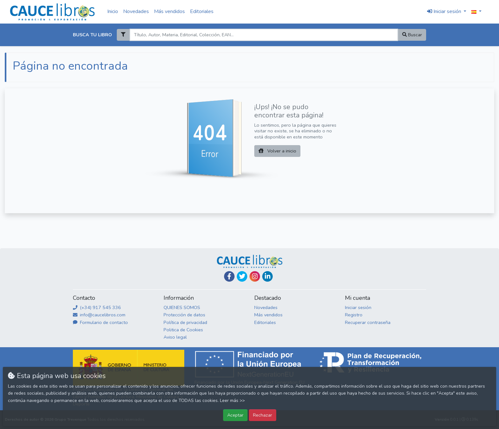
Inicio (112, 11)
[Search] (263, 35)
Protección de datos (184, 315)
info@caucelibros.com (99, 315)
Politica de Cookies (183, 330)
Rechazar (262, 415)
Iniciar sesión (358, 307)
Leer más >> (232, 400)
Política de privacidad (185, 322)
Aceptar (235, 415)
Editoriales (202, 11)
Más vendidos (169, 11)
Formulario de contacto (100, 322)
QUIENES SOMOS (182, 307)
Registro (353, 315)
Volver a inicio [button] (277, 151)
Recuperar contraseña (367, 322)
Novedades (136, 11)
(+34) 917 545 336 (97, 307)
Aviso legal (175, 337)
